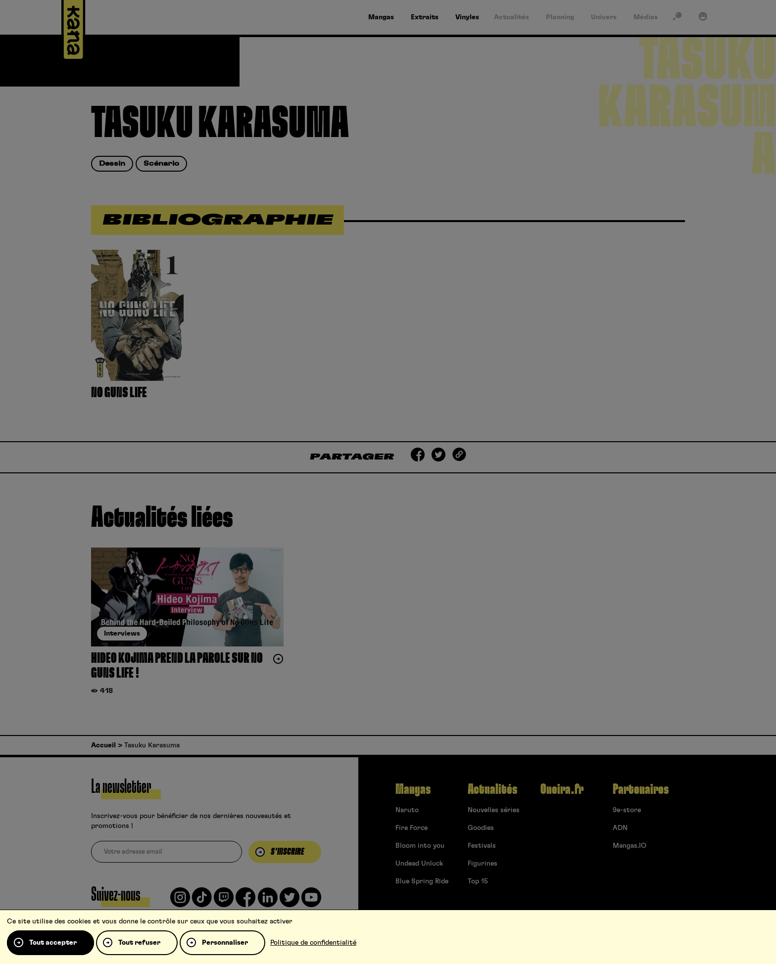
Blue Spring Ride (421, 881)
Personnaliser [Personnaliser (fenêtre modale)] (225, 942)
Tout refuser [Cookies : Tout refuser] (139, 942)
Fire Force (411, 828)
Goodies (481, 828)
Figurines (482, 863)
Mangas (413, 789)
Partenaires (641, 789)
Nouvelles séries (494, 810)
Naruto (407, 810)
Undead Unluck (419, 863)
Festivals (482, 845)
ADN (620, 828)
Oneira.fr (561, 789)
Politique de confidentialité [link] (313, 942)
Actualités (492, 789)
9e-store (627, 810)
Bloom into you (419, 845)
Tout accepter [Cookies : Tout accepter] (53, 942)
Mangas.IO (629, 845)
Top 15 (478, 881)
